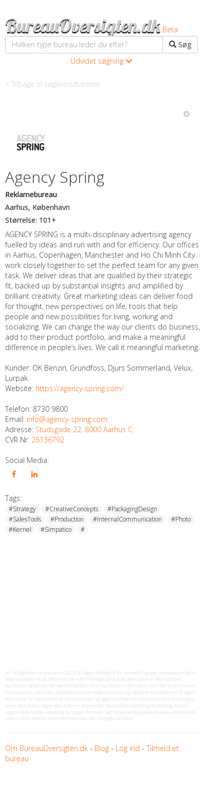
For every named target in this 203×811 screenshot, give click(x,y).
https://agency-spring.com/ (79, 388)
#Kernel (20, 529)
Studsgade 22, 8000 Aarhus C (84, 429)
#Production (67, 519)
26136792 (47, 440)
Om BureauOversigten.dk (46, 748)
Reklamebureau (31, 194)
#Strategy (22, 509)
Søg (180, 44)
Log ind (128, 748)
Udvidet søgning (101, 61)
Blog (102, 748)
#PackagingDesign (132, 509)
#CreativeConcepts (71, 509)
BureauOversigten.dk (82, 25)
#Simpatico (56, 529)
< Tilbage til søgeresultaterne (52, 84)
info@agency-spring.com (67, 419)
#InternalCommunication (127, 519)
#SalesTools (25, 519)
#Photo (181, 519)
